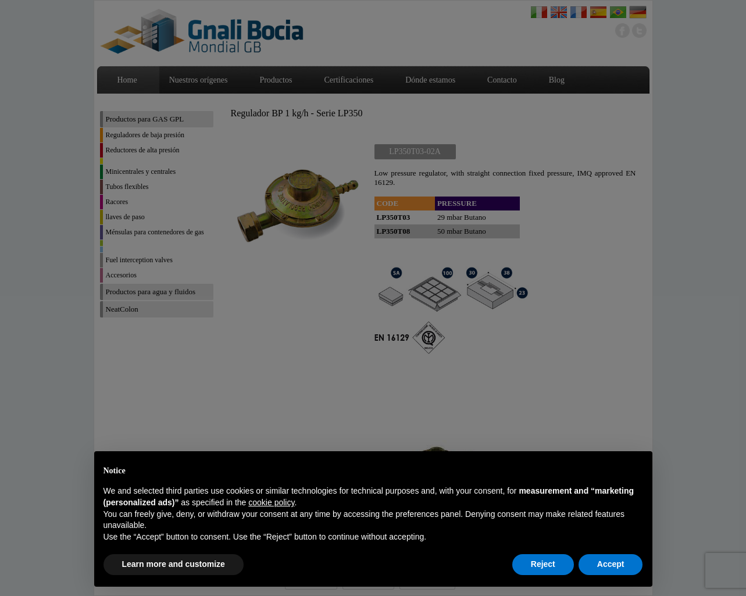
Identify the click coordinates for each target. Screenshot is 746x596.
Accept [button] (610, 564)
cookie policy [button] (271, 502)
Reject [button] (543, 564)
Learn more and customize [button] (173, 564)
